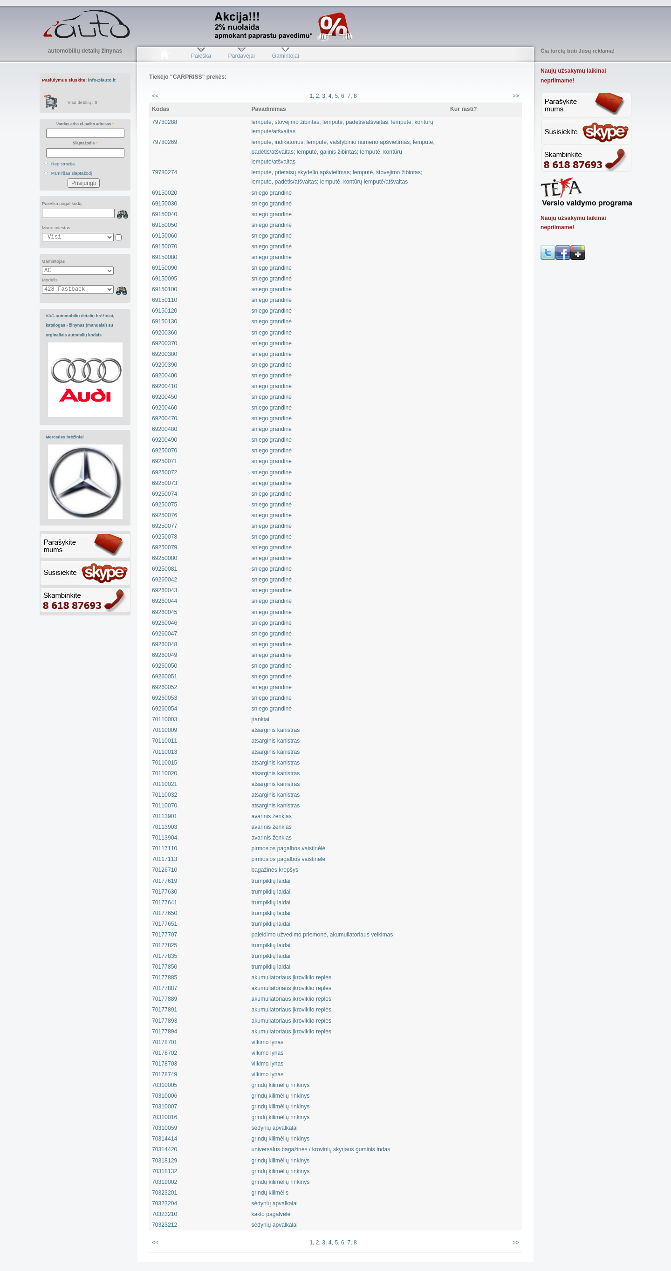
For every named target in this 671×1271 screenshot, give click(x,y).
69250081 (164, 569)
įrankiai (260, 719)
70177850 (164, 967)
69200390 (164, 365)
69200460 (164, 407)
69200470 (164, 418)
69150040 (164, 214)
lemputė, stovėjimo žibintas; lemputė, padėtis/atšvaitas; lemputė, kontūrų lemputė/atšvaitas (342, 127)
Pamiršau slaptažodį (71, 173)
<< (155, 96)
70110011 (164, 741)
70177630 (164, 891)
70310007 (164, 1106)
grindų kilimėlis (269, 1192)
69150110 (164, 300)
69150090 (164, 268)
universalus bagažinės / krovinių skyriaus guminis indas (320, 1149)
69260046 (164, 623)
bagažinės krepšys (274, 870)
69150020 (164, 193)
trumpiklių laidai (270, 881)
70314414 (164, 1138)
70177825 (164, 945)
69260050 (164, 666)
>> (516, 96)
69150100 (164, 289)
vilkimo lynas (267, 1042)
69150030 (164, 203)
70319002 (164, 1182)
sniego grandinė (271, 193)
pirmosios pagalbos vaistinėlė (288, 848)
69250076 (164, 515)
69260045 (164, 612)
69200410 (164, 386)
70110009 (164, 730)
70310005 (164, 1085)
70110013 (164, 752)
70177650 (164, 913)
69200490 (164, 440)
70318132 (164, 1171)
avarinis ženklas (271, 816)
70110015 (164, 762)
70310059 (164, 1128)
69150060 (164, 235)
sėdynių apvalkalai (274, 1128)
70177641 (164, 902)
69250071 (164, 461)
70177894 (164, 1031)
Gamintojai (285, 56)
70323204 (164, 1203)
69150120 (164, 311)
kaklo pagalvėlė (270, 1214)
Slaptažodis (85, 143)
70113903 (164, 827)
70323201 (164, 1192)
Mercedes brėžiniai (65, 437)
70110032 (164, 795)
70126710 (164, 870)
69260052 (164, 687)
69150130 (164, 321)
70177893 (164, 1021)
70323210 (164, 1214)
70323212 (164, 1225)
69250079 (164, 547)
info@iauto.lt (102, 79)
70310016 (164, 1117)
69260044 (164, 601)
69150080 (164, 257)
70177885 (164, 977)
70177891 (164, 1009)
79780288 (164, 122)
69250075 (164, 504)
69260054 (164, 708)
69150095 (164, 278)
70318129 (164, 1160)
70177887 (164, 988)
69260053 (164, 698)
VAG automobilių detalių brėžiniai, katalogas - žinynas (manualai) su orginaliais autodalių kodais (80, 325)
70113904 (164, 837)
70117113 (164, 859)
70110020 (164, 773)
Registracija (63, 163)
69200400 (164, 375)
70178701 (164, 1042)
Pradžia (164, 56)
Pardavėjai (241, 56)
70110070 (164, 805)
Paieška (201, 56)
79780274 (164, 172)
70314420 (164, 1149)
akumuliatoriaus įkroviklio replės (291, 977)
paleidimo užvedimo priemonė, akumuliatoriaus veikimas (322, 934)
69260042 (164, 579)
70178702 (164, 1053)
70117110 (164, 848)
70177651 (164, 924)
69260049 (164, 655)
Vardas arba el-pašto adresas (85, 124)
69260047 (164, 633)
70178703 (164, 1063)
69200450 (164, 397)
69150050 (164, 225)
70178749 (164, 1074)
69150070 (164, 246)
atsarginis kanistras (275, 730)
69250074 (164, 494)
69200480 (164, 429)
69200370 (164, 343)
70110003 (164, 719)
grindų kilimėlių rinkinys (280, 1085)
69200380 (164, 354)
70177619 (164, 881)
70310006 (164, 1096)
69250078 (164, 536)
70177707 (164, 934)
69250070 (164, 450)
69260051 (164, 676)
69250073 (164, 483)
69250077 (164, 526)
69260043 (164, 590)
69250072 (164, 472)
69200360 (164, 332)
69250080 (164, 558)
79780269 (164, 142)
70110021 (164, 784)
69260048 (164, 644)
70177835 (164, 956)
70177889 (164, 999)
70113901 (164, 816)
